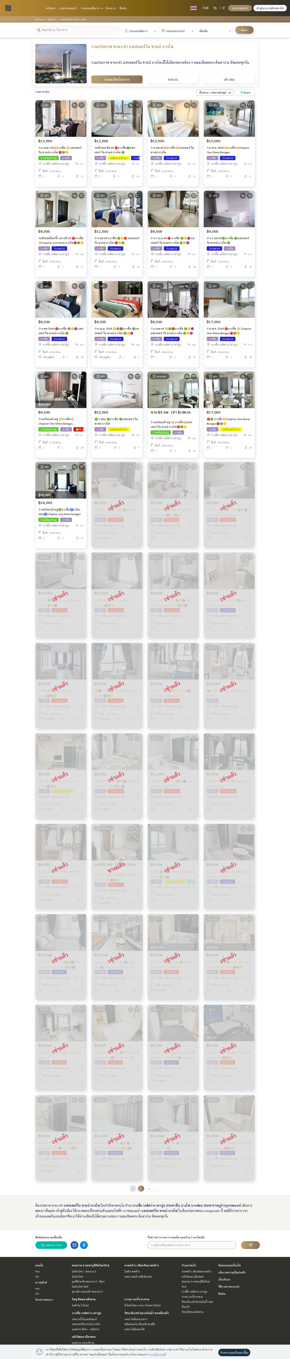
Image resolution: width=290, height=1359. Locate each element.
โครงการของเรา (44, 1299)
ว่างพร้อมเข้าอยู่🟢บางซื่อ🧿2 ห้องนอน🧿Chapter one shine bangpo (59, 513)
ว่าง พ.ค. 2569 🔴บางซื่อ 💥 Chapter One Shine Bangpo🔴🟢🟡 (229, 332)
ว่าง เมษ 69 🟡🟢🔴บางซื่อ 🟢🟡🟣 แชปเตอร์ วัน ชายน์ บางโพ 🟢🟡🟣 (172, 332)
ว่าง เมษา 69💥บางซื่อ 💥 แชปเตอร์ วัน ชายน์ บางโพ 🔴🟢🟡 (60, 151)
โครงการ (111, 8)
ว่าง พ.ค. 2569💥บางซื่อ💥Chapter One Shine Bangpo (228, 151)
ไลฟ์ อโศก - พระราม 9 (84, 1271)
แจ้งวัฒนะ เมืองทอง (84, 1336)
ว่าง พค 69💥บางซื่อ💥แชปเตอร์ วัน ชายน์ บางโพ (172, 151)
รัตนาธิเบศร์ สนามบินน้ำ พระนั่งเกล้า (146, 1313)
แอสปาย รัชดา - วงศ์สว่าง (85, 1329)
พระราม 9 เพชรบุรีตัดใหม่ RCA (90, 1265)
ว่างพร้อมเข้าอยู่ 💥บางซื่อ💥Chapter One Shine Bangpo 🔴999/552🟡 (56, 423)
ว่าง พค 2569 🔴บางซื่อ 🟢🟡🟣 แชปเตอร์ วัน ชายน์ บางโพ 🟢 (60, 332)
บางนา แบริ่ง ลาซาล (136, 1299)
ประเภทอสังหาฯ (91, 8)
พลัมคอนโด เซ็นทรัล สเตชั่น (139, 1324)
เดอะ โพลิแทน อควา (135, 1319)
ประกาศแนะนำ (68, 8)
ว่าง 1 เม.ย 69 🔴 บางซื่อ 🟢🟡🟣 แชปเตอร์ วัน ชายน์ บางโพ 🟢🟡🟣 (173, 242)
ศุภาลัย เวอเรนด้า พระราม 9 (87, 1291)
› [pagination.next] (156, 1188)
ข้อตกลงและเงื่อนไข (229, 1265)
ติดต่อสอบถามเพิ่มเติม (48, 1237)
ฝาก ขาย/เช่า (240, 8)
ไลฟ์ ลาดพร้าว (132, 1271)
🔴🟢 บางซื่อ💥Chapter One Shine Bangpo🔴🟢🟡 (228, 423)
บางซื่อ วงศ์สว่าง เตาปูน (86, 1313)
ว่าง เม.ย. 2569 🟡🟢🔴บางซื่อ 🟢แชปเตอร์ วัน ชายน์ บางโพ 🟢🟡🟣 (117, 332)
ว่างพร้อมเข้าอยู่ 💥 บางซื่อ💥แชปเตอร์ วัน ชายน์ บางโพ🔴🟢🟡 (171, 426)
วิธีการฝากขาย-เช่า (229, 1286)
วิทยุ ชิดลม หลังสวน (84, 1299)
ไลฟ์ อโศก (77, 1276)
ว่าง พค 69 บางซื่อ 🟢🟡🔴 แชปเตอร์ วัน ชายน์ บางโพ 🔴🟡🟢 (117, 242)
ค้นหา (244, 30)
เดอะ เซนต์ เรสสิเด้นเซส (138, 1276)
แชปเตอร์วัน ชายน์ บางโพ (86, 1324)
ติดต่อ (123, 8)
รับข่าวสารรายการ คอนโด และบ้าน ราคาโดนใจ (176, 1237)
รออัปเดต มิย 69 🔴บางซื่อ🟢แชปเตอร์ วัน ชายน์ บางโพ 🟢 (115, 151)
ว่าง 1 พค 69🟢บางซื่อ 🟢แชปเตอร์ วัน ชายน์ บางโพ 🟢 (228, 242)
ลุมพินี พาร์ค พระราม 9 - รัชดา (88, 1281)
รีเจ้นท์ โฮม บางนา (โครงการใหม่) (142, 1305)
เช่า (37, 1276)
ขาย (37, 1271)
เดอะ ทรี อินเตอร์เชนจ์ (84, 1319)
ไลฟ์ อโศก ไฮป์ (80, 1286)
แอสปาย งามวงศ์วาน (83, 1342)
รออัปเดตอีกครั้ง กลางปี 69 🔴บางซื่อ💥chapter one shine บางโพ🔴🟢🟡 (60, 242)
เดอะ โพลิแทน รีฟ (134, 1329)
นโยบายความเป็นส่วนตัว (232, 1272)
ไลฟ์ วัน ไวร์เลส (80, 1305)
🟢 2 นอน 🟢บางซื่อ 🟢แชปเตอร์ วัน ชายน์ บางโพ (116, 423)
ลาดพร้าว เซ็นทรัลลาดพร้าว (141, 1265)
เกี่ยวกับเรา (224, 1279)
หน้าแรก (50, 8)
